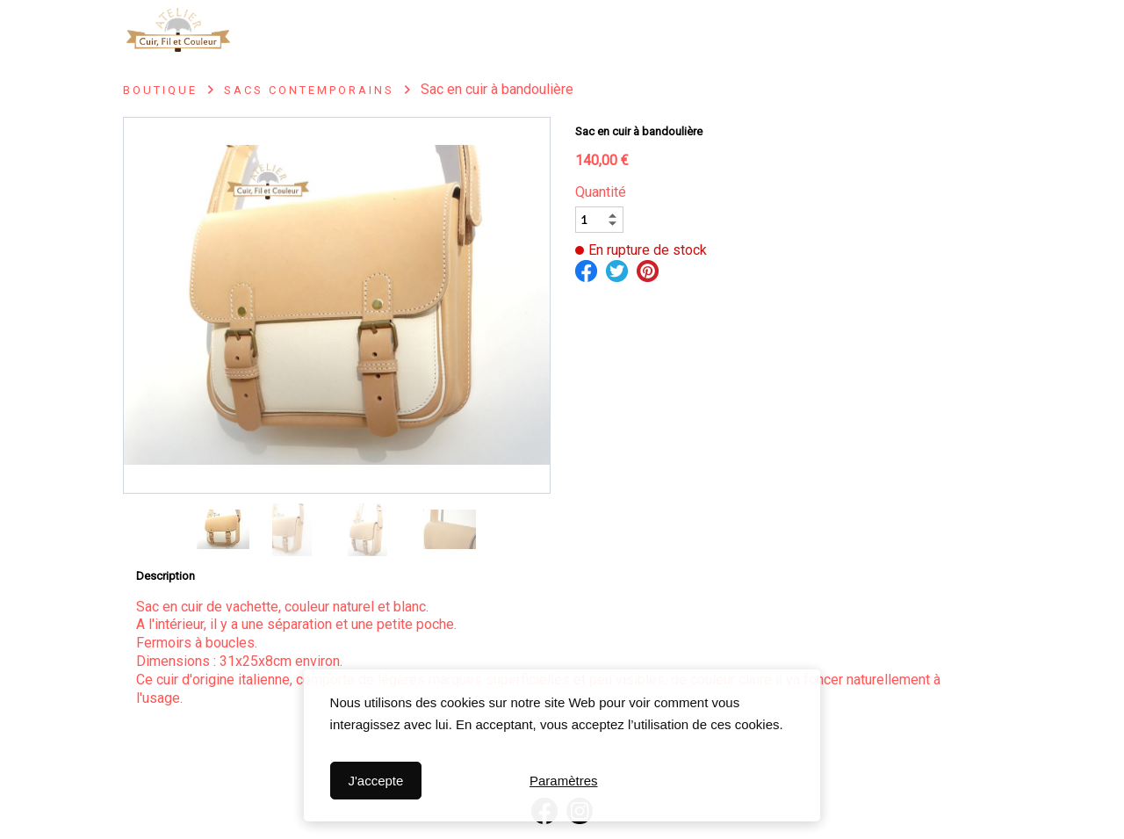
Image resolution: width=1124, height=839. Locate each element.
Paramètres (564, 780)
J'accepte (375, 780)
